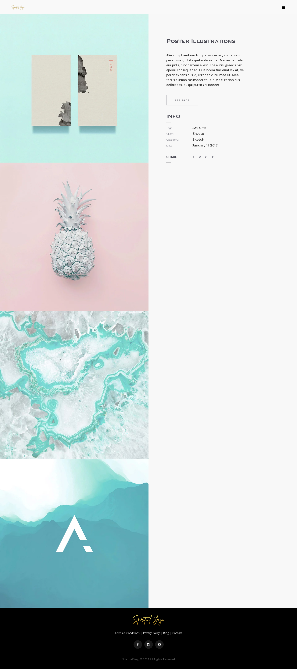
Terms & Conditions (127, 633)
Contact (177, 633)
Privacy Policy (151, 633)
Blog (166, 633)
